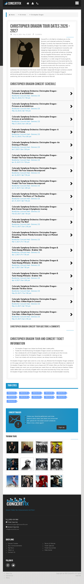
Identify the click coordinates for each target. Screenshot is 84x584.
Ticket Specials (49, 546)
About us (11, 550)
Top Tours (11, 548)
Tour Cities (12, 385)
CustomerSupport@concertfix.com (17, 524)
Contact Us (11, 552)
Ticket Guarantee (50, 548)
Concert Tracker (13, 543)
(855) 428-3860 (13, 519)
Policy (8, 578)
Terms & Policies (50, 543)
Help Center (48, 550)
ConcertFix (14, 3)
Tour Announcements (15, 546)
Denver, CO (11, 393)
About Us (9, 573)
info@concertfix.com (12, 529)
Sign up (61, 427)
